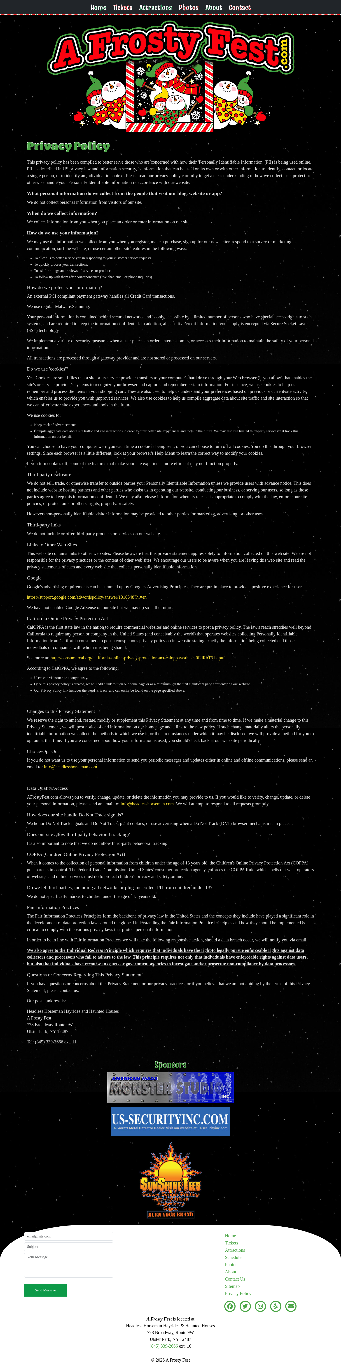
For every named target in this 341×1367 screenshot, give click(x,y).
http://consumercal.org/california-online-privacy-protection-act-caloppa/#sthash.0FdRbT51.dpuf (138, 657)
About (213, 7)
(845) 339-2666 (164, 1346)
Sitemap (232, 1286)
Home (98, 7)
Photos (189, 7)
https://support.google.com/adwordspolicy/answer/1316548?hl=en (87, 597)
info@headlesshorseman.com (70, 766)
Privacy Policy (238, 1293)
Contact (240, 7)
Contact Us (235, 1279)
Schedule (233, 1257)
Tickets (122, 7)
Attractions (155, 7)
